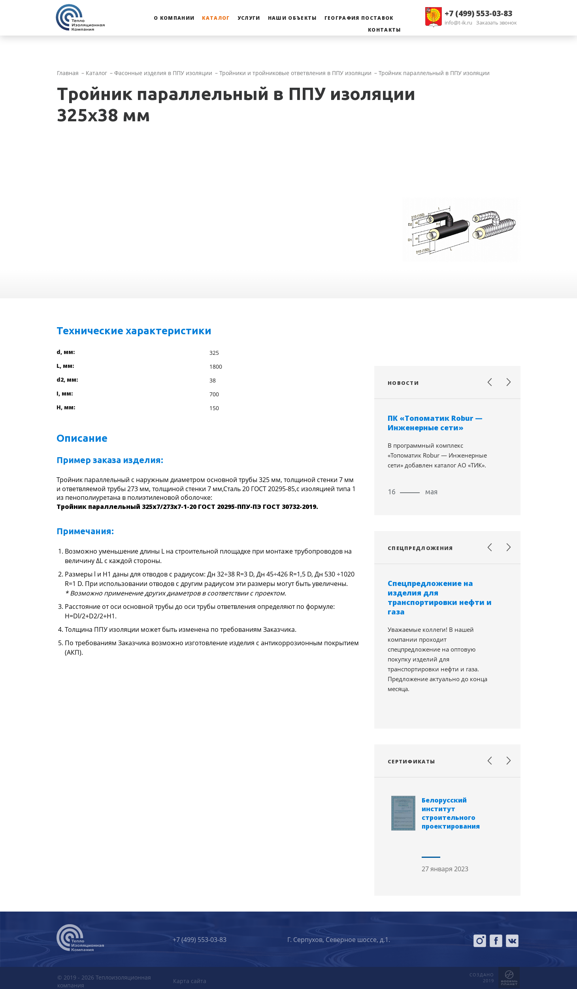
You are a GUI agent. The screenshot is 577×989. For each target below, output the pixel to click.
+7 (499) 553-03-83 (478, 13)
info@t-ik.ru (458, 22)
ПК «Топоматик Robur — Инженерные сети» (435, 422)
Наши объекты (292, 18)
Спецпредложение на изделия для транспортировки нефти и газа (440, 597)
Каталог (216, 18)
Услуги (249, 18)
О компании (174, 18)
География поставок (359, 18)
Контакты (384, 30)
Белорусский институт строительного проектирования (451, 813)
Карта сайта (189, 981)
